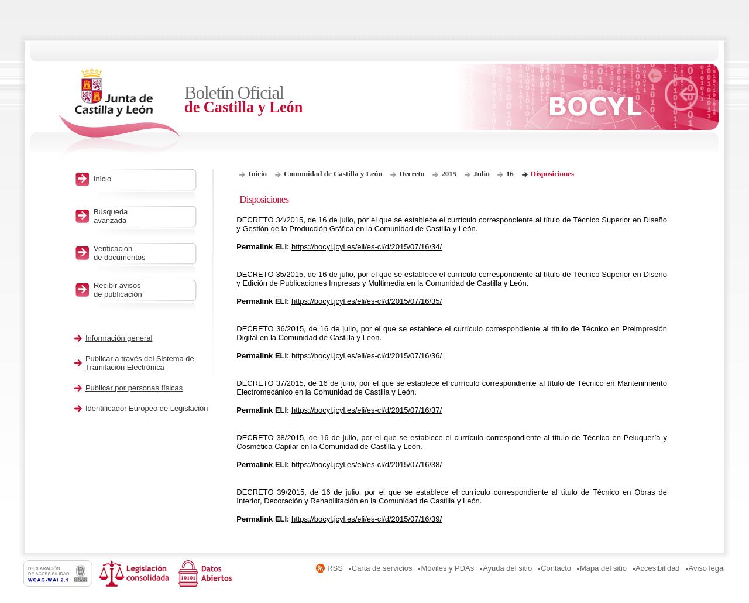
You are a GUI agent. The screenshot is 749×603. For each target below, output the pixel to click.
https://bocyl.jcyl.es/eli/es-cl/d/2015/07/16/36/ (366, 355)
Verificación (142, 253)
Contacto (556, 568)
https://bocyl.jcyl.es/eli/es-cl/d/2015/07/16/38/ (366, 464)
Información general (119, 338)
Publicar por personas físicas (134, 387)
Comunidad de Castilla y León (333, 173)
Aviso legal (707, 568)
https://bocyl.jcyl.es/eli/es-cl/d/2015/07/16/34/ (366, 246)
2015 (448, 173)
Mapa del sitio (603, 568)
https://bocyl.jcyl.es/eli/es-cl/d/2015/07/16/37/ (366, 410)
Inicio (257, 173)
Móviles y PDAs (447, 568)
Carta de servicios (382, 568)
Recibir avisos (142, 290)
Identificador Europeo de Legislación (146, 408)
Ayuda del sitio (507, 568)
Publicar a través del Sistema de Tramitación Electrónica (139, 363)
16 (510, 173)
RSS (335, 568)
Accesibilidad (657, 568)
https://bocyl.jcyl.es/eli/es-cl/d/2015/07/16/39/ (366, 519)
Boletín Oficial (280, 100)
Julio (482, 173)
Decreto (411, 173)
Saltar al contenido (45, 4)
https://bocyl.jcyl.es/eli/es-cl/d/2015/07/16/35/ (366, 301)
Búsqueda (142, 216)
